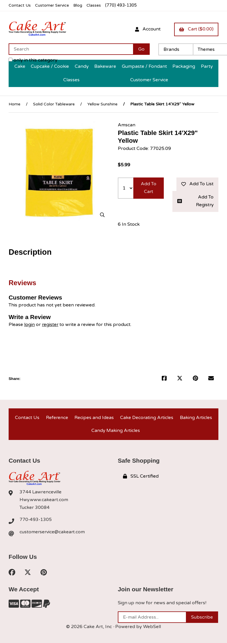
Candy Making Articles (115, 431)
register (50, 324)
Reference (56, 417)
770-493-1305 (36, 520)
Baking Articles (196, 417)
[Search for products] (71, 49)
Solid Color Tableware (54, 103)
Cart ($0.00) (196, 29)
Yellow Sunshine (102, 103)
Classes (95, 5)
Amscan (126, 124)
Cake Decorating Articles (147, 417)
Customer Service (52, 5)
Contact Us (20, 5)
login (29, 324)
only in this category (33, 60)
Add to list (197, 183)
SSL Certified (141, 477)
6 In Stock (129, 224)
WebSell (152, 627)
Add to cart (148, 187)
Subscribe (202, 618)
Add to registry (195, 201)
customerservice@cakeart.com (53, 533)
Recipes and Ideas (93, 417)
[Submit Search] (141, 49)
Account (147, 29)
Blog (79, 5)
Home (14, 103)
